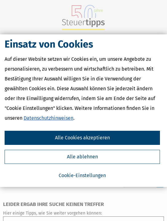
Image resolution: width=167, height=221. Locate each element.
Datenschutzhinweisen (48, 118)
